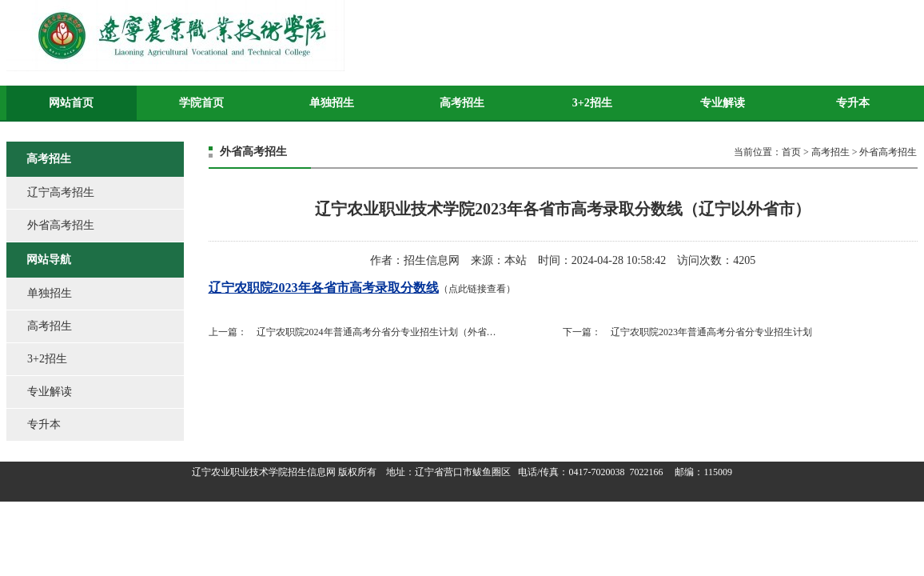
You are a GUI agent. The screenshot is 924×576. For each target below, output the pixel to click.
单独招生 (331, 103)
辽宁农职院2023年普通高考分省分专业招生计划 (711, 332)
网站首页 (71, 103)
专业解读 (722, 103)
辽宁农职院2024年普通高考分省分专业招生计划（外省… (376, 332)
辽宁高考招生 (60, 192)
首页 (791, 152)
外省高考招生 (60, 225)
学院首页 (201, 103)
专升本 (853, 103)
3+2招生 (592, 103)
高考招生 (462, 103)
